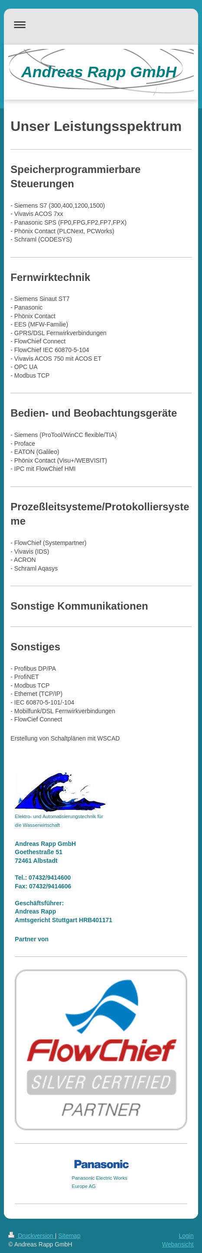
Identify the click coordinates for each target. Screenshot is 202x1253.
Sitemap (69, 1235)
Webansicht (178, 1244)
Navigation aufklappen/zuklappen (100, 24)
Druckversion (31, 1235)
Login (186, 1235)
